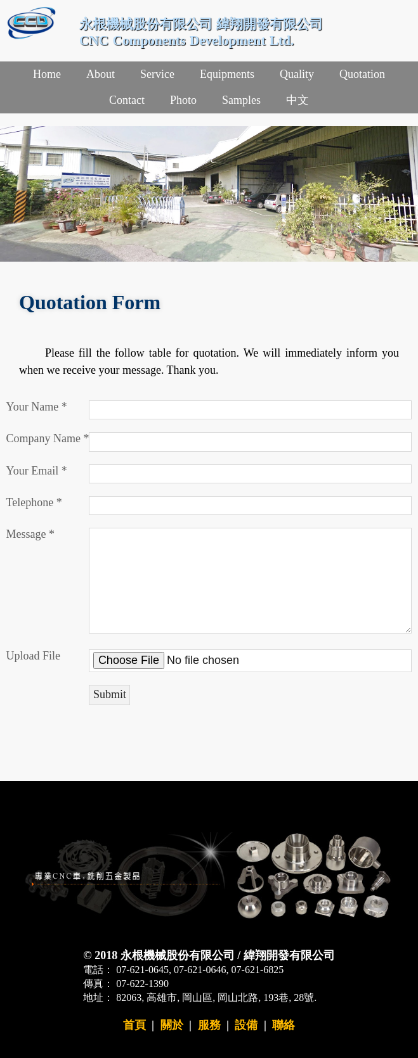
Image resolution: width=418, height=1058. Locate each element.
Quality (297, 74)
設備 (246, 1025)
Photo (183, 100)
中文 (297, 100)
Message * (30, 534)
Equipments (227, 74)
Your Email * (36, 470)
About (100, 74)
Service (157, 74)
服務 (209, 1025)
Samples (241, 100)
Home (47, 74)
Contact (127, 100)
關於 (171, 1025)
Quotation (362, 74)
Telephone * (34, 502)
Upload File (33, 655)
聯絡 (283, 1025)
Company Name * (47, 438)
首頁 (134, 1025)
